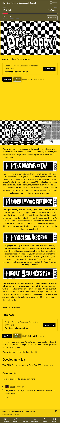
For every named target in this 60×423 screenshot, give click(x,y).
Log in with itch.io (10, 379)
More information (11, 307)
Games (4, 414)
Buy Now (7, 79)
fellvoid (12, 387)
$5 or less (16, 414)
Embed (32, 412)
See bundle (52, 18)
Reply (7, 397)
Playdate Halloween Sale (16, 71)
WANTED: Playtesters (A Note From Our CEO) (22, 365)
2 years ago (20, 387)
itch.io (4, 412)
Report (26, 412)
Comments (34, 420)
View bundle (49, 69)
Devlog (44, 420)
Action (10, 414)
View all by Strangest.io (15, 412)
